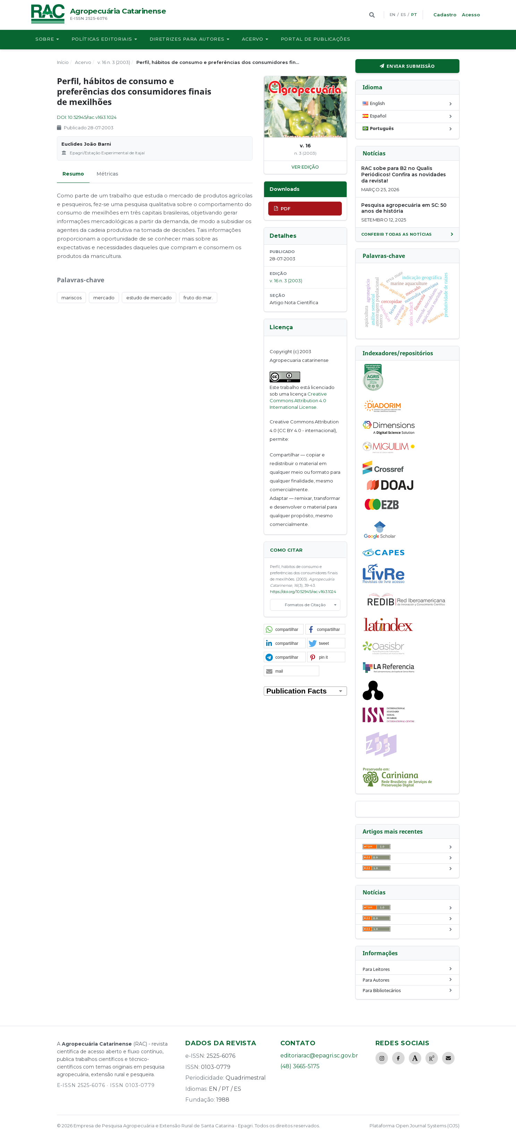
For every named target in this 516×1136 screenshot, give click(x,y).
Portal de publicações (315, 39)
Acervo (252, 39)
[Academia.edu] (415, 1058)
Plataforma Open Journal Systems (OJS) (414, 1125)
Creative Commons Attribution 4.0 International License (298, 400)
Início (63, 62)
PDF (285, 208)
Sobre (44, 39)
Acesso (471, 14)
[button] (284, 629)
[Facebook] (398, 1058)
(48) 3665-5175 (300, 1066)
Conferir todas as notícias (396, 234)
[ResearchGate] (431, 1058)
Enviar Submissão (410, 66)
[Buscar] (372, 15)
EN (392, 14)
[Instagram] (381, 1058)
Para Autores (376, 980)
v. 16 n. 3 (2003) (114, 62)
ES (403, 14)
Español (374, 117)
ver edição (305, 167)
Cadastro (444, 14)
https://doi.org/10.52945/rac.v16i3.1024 (303, 591)
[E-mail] (448, 1058)
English (374, 104)
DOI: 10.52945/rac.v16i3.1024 (87, 117)
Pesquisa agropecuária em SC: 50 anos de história (404, 208)
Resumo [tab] (73, 174)
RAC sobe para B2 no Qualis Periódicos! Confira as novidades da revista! (403, 174)
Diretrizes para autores (187, 39)
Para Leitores (376, 969)
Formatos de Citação (305, 604)
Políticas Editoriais (101, 39)
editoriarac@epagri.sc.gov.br (319, 1055)
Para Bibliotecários (382, 990)
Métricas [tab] (107, 174)
